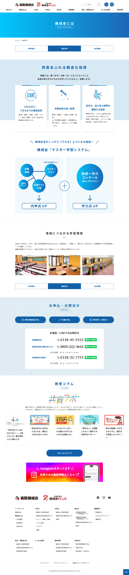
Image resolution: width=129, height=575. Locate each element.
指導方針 (64, 48)
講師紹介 (98, 519)
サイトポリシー (44, 563)
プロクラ (39, 526)
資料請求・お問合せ (82, 551)
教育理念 (31, 48)
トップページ (19, 508)
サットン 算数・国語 (43, 519)
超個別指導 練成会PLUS (44, 516)
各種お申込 (79, 547)
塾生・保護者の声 (88, 10)
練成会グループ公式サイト (81, 563)
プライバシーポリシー (61, 563)
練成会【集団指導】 (43, 512)
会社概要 (97, 48)
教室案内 (72, 10)
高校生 (59, 10)
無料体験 (120, 10)
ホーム (17, 40)
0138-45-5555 (70, 340)
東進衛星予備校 (21, 551)
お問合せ (77, 540)
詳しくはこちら (63, 453)
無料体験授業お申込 (82, 544)
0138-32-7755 (70, 357)
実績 (37, 530)
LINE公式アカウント (102, 516)
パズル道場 (40, 523)
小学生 (36, 10)
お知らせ (9, 10)
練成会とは (23, 10)
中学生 (47, 10)
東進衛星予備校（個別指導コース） (82, 518)
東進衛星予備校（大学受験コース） (82, 513)
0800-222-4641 (70, 347)
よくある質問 (105, 10)
